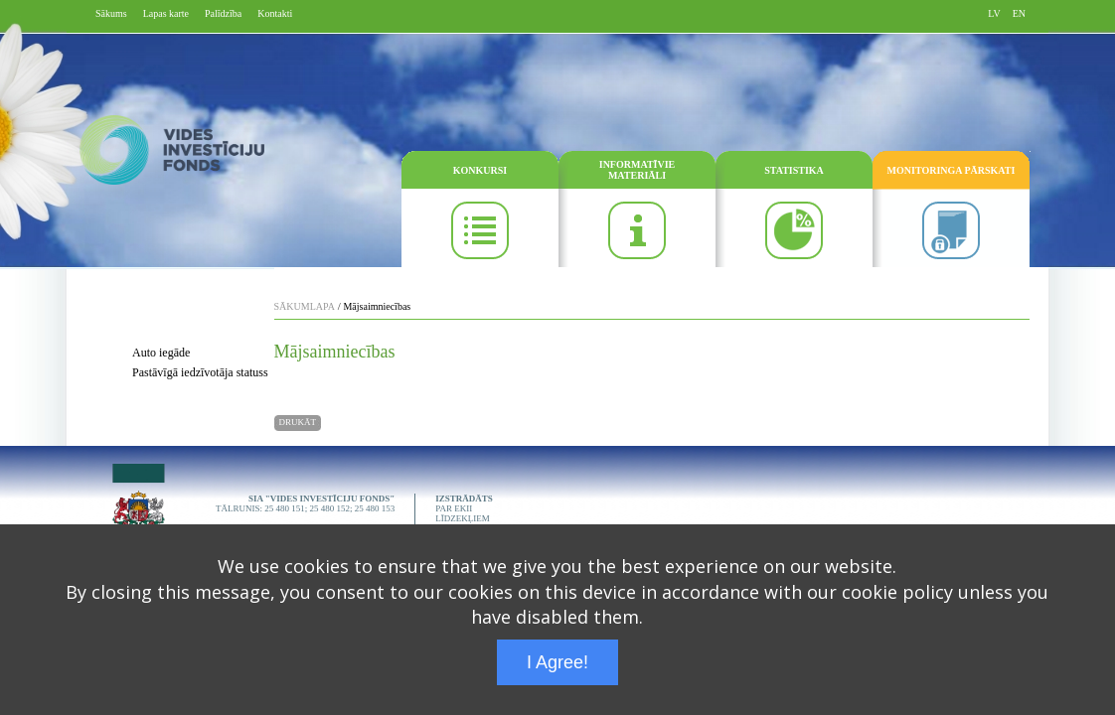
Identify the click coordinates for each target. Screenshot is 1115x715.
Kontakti (274, 13)
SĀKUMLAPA (304, 306)
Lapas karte (166, 13)
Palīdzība (223, 13)
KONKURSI (480, 170)
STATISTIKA (794, 170)
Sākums (111, 13)
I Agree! (557, 662)
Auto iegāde (161, 352)
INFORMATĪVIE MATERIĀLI (637, 170)
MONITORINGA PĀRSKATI (951, 170)
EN (1019, 13)
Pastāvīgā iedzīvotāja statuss (200, 372)
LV (994, 13)
